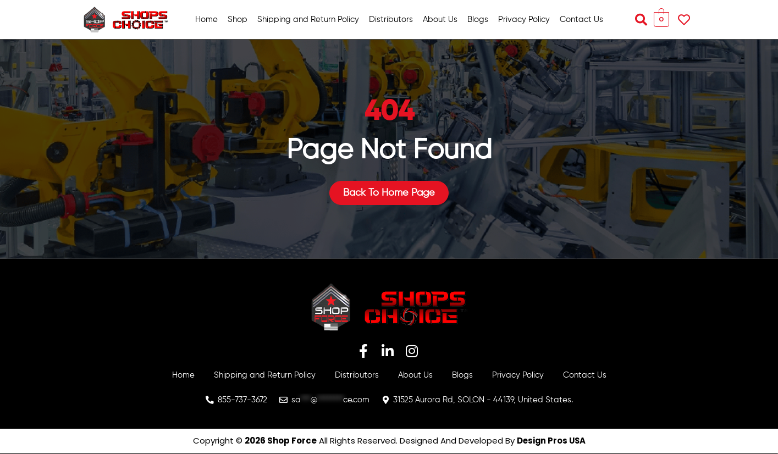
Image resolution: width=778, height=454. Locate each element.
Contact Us (581, 19)
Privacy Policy (524, 19)
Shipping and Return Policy (308, 19)
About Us (440, 19)
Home (206, 19)
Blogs (477, 19)
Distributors (391, 19)
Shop (237, 19)
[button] (641, 20)
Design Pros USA (551, 441)
